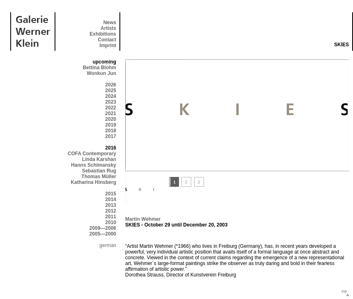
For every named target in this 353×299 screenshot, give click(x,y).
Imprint (107, 45)
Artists (108, 28)
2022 (110, 108)
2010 (110, 222)
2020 (110, 119)
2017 (110, 136)
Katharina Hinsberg (93, 182)
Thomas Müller (98, 176)
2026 (110, 85)
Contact (107, 40)
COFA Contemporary (92, 153)
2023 (110, 102)
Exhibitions (102, 34)
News (109, 22)
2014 (110, 199)
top (344, 291)
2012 (110, 211)
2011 (110, 217)
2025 (110, 90)
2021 (110, 113)
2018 (110, 131)
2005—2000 (102, 234)
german (107, 245)
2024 (110, 96)
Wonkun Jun (101, 73)
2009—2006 (102, 228)
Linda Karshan (99, 159)
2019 (110, 125)
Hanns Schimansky (93, 165)
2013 (110, 205)
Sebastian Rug (99, 171)
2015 (110, 194)
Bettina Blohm (99, 67)
